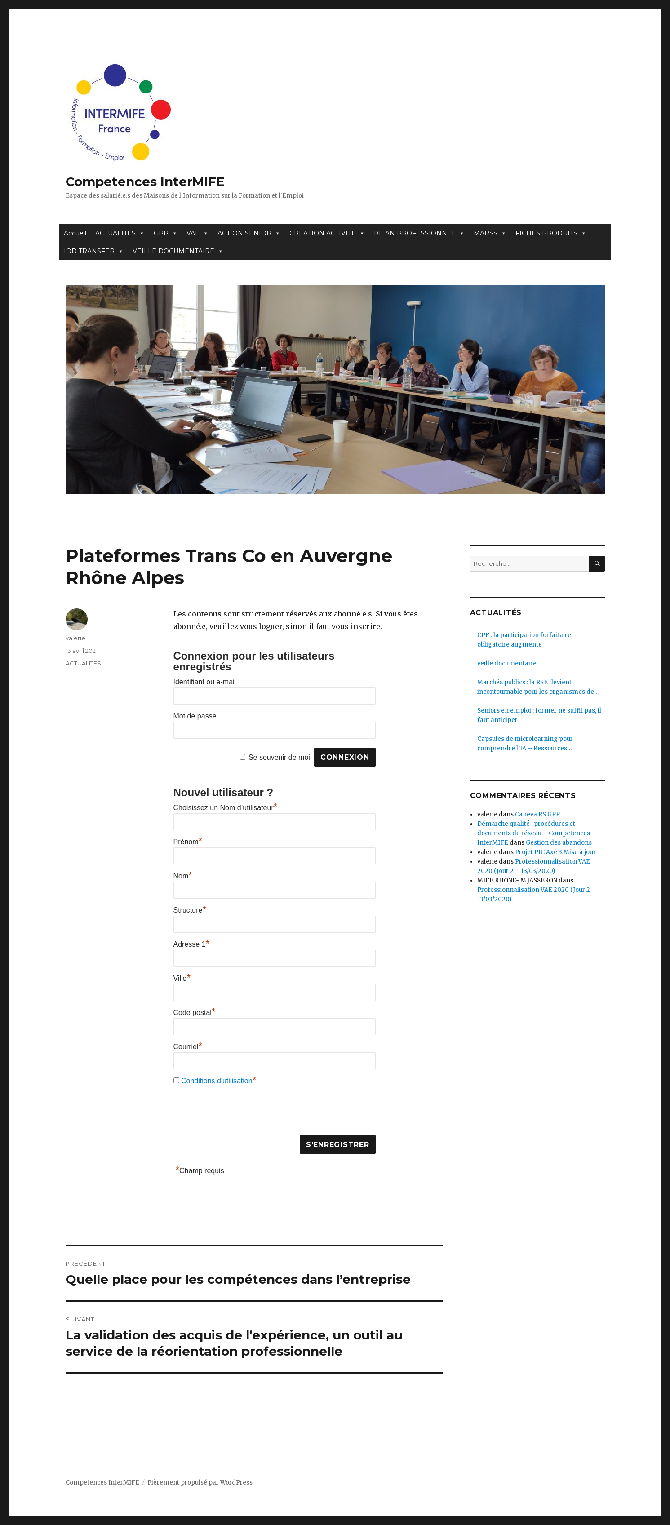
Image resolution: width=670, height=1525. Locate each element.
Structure (189, 910)
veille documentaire (507, 663)
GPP (165, 233)
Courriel (188, 1047)
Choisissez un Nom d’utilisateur (225, 807)
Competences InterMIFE (145, 181)
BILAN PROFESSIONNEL (419, 233)
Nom (182, 876)
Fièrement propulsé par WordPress (200, 1482)
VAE (197, 233)
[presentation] (241, 1112)
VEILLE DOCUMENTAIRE (178, 251)
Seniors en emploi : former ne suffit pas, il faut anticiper (539, 715)
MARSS (490, 233)
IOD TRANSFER (94, 251)
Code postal (194, 1012)
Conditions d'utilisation (217, 1081)
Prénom (188, 842)
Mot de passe (195, 716)
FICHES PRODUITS (550, 233)
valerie (75, 638)
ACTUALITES (120, 233)
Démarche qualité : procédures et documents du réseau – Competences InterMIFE (533, 833)
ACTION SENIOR (248, 233)
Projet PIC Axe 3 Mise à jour (555, 852)
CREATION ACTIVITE (327, 233)
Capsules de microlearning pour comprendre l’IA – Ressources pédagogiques (525, 744)
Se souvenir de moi (279, 757)
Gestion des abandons (559, 843)
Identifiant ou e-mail (204, 682)
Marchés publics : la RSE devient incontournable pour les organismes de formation (535, 687)
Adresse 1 (191, 944)
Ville (182, 978)
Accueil (75, 233)
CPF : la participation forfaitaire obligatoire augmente (524, 639)
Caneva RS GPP (537, 814)
